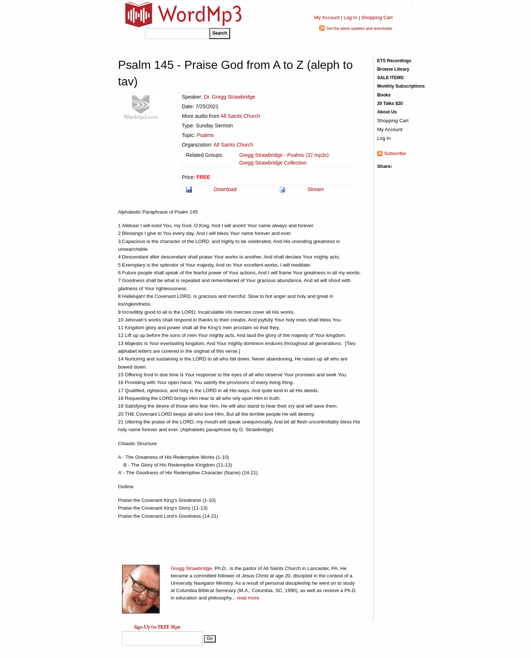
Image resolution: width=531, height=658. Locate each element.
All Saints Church (240, 116)
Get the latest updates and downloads (359, 28)
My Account (327, 17)
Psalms (205, 135)
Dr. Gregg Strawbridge (229, 97)
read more (248, 598)
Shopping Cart (377, 17)
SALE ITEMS (390, 77)
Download (225, 189)
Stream (316, 189)
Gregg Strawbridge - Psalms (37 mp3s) (284, 155)
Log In (350, 17)
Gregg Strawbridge (191, 568)
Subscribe (395, 153)
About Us (387, 112)
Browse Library (393, 69)
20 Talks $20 (390, 103)
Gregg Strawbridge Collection (273, 163)
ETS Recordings (394, 60)
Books (384, 95)
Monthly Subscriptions (401, 86)
